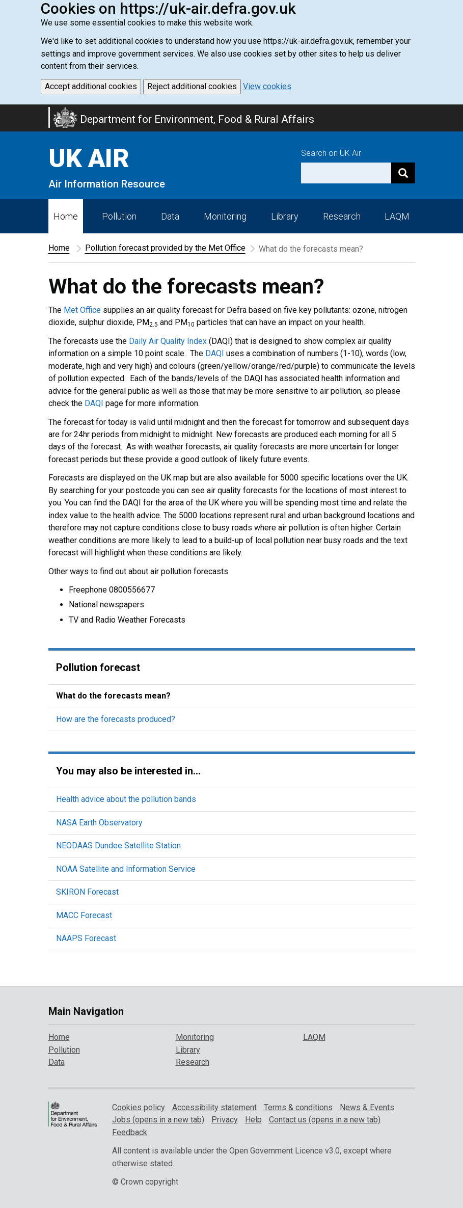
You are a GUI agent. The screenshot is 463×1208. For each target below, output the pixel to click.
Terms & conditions (298, 1107)
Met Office (82, 310)
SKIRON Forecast (87, 892)
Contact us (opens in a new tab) (324, 1119)
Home (65, 216)
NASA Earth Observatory (99, 822)
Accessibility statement (214, 1107)
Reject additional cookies (192, 86)
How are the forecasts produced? (115, 719)
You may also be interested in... (128, 771)
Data (170, 216)
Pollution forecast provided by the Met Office (165, 248)
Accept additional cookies (91, 86)
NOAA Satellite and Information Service (126, 869)
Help (253, 1119)
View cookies (267, 86)
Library (284, 216)
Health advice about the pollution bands (126, 799)
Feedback (129, 1132)
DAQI (214, 353)
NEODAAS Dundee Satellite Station (118, 845)
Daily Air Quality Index (168, 341)
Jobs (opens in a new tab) (158, 1119)
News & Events (367, 1107)
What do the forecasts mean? (113, 696)
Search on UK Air (331, 153)
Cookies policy (138, 1107)
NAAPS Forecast (86, 938)
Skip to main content (6, 111)
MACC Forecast (84, 915)
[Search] (403, 173)
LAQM (397, 216)
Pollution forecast (98, 667)
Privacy (224, 1119)
